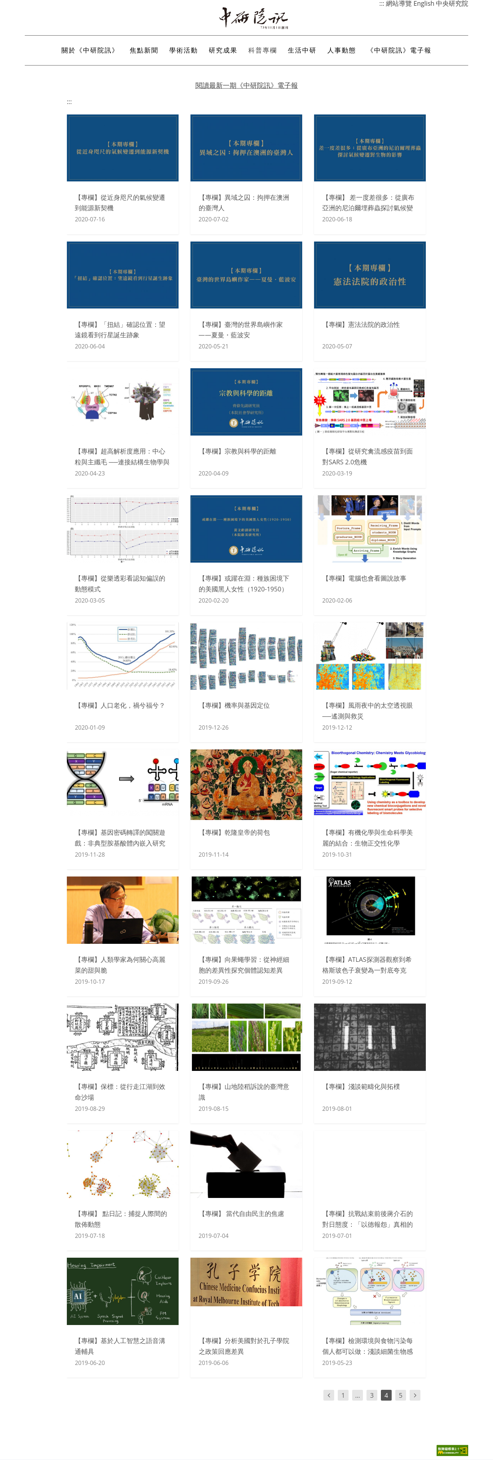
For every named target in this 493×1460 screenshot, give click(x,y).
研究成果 (223, 50)
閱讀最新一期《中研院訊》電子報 (246, 85)
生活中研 (302, 50)
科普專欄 (262, 50)
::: (69, 101)
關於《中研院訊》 (90, 50)
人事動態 (341, 50)
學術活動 (183, 50)
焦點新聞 (144, 50)
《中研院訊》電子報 (399, 50)
